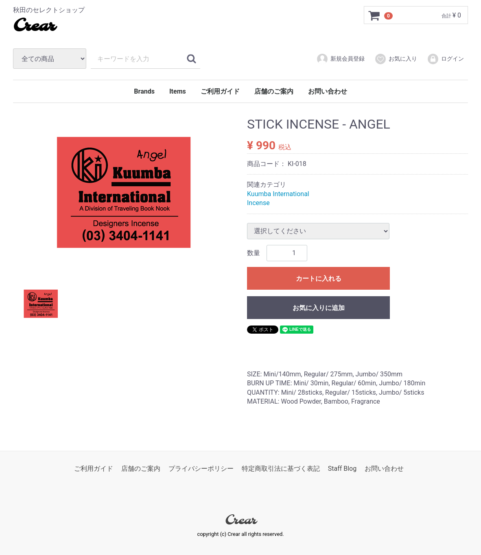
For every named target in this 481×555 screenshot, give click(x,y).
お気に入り (395, 59)
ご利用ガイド (220, 91)
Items (177, 91)
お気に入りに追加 (319, 307)
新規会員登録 (340, 59)
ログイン (445, 59)
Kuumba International (278, 194)
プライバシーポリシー (201, 468)
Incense (258, 203)
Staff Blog (342, 468)
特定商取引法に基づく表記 (281, 468)
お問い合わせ (327, 91)
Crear (34, 26)
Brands (144, 91)
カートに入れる (318, 278)
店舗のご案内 (273, 91)
